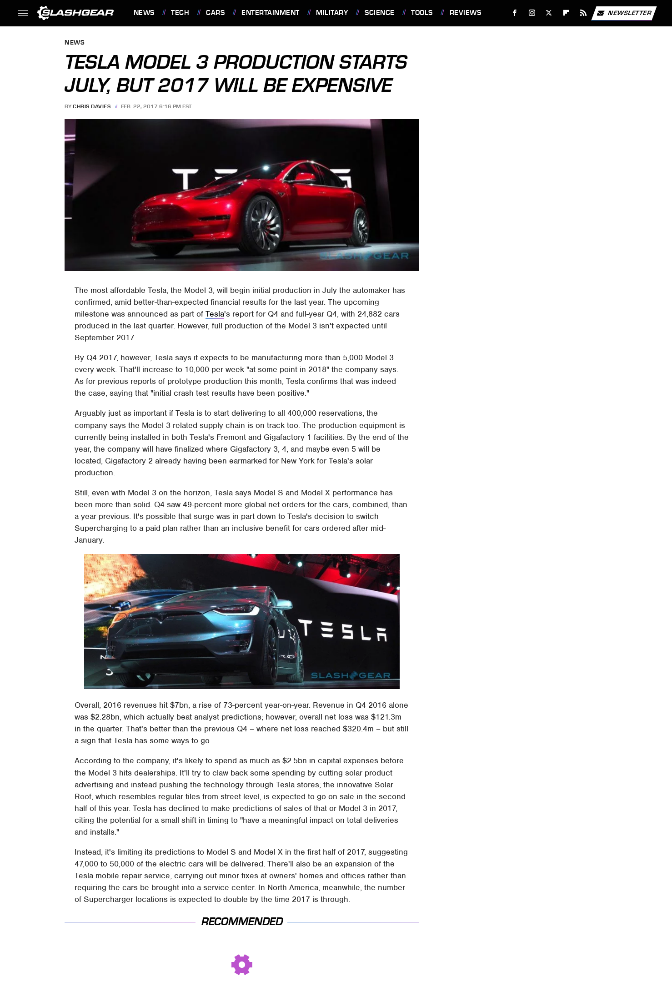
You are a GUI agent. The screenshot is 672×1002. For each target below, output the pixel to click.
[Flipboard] (566, 13)
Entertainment (270, 13)
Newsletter (623, 13)
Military (332, 13)
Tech (180, 13)
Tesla (215, 314)
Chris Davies (91, 106)
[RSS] (583, 13)
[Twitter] (549, 13)
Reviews (465, 13)
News (144, 13)
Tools (422, 13)
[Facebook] (514, 13)
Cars (215, 13)
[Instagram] (531, 13)
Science (380, 13)
